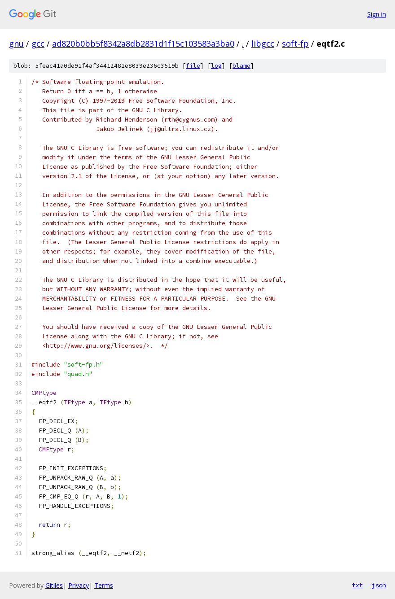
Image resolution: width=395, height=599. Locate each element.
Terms (103, 585)
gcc (37, 43)
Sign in (376, 14)
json (379, 585)
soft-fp (295, 43)
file (193, 66)
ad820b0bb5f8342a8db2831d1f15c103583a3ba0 (143, 43)
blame (241, 66)
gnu (16, 43)
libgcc (262, 43)
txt (357, 585)
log (216, 66)
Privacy (78, 585)
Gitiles (54, 585)
